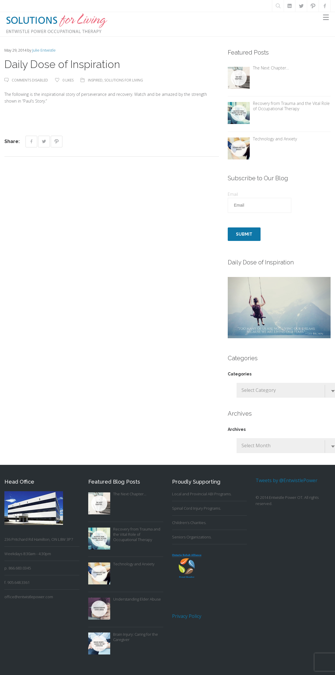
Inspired (95, 80)
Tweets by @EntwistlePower (286, 480)
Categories (239, 374)
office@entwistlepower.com (28, 596)
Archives (237, 429)
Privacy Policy (186, 616)
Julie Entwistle (44, 50)
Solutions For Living (123, 80)
